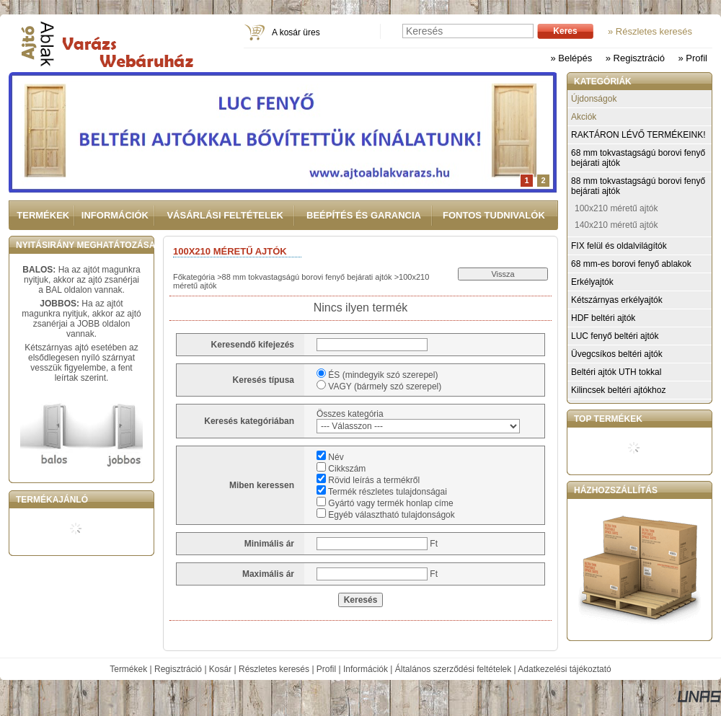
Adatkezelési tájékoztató (564, 669)
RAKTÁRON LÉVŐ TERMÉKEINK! (638, 135)
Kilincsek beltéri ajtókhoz (618, 390)
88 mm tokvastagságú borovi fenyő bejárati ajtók (307, 277)
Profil (326, 669)
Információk (365, 669)
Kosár (220, 669)
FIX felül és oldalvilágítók (619, 246)
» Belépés (571, 58)
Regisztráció (178, 669)
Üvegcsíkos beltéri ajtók (617, 354)
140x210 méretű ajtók (616, 225)
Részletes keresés (274, 669)
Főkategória (194, 277)
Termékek (128, 669)
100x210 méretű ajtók (616, 208)
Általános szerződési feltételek (453, 669)
